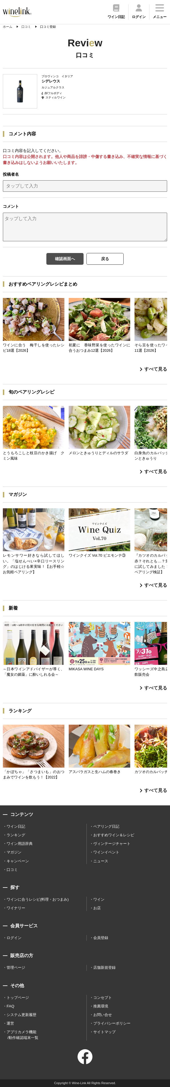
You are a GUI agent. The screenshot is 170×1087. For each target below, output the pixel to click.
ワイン (98, 899)
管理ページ (16, 967)
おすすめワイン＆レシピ (113, 835)
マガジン (14, 852)
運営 (10, 1023)
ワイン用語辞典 (20, 843)
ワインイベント (106, 852)
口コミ (12, 869)
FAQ (10, 1006)
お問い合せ (102, 1015)
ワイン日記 (16, 826)
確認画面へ (65, 258)
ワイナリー (16, 908)
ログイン (14, 938)
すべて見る (153, 369)
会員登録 (100, 938)
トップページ (18, 997)
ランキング (16, 835)
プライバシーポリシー (112, 1023)
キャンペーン (18, 861)
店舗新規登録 (104, 967)
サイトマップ (104, 1032)
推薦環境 (100, 1006)
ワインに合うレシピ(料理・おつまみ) (38, 899)
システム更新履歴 (21, 1015)
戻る (105, 258)
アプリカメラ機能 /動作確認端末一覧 (22, 1035)
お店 (97, 908)
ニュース (100, 861)
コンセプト (102, 997)
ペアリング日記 (106, 826)
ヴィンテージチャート (112, 843)
